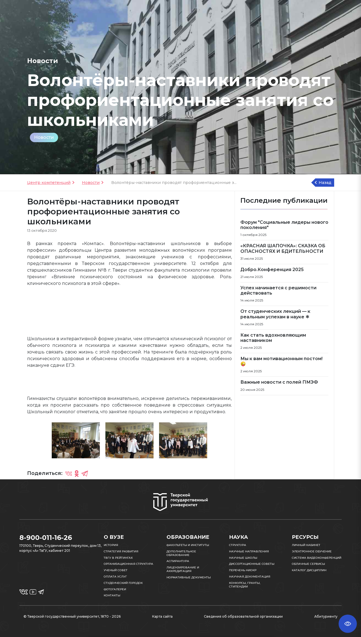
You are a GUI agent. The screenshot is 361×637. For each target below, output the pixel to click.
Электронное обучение (312, 551)
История (111, 545)
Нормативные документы (189, 577)
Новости (44, 137)
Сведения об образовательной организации (243, 616)
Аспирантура (178, 561)
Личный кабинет (306, 545)
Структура (237, 545)
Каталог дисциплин (309, 570)
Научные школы (243, 558)
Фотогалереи (115, 589)
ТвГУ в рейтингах (118, 558)
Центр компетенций (49, 182)
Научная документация (249, 576)
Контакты (112, 595)
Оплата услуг (115, 576)
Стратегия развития (121, 551)
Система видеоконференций (316, 558)
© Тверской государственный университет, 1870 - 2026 (72, 616)
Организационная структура (128, 564)
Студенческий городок (123, 583)
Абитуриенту (325, 616)
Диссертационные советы (251, 564)
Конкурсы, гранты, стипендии (244, 584)
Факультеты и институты (188, 545)
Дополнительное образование (181, 553)
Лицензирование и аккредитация (183, 569)
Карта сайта (162, 616)
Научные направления (249, 551)
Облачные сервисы (308, 564)
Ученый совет (116, 570)
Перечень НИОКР (242, 570)
